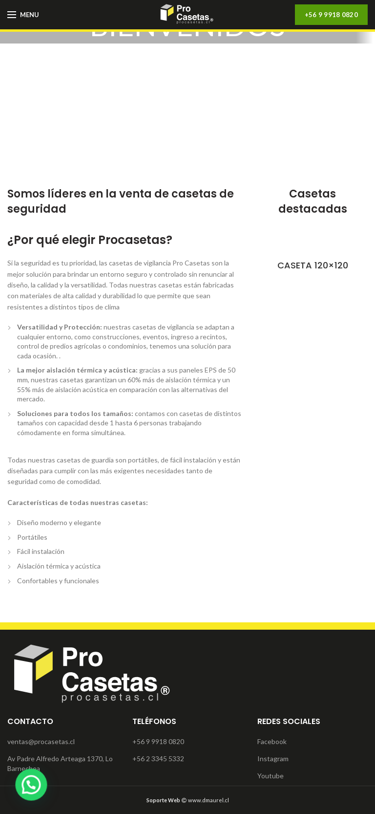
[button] (20, 788)
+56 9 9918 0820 (331, 15)
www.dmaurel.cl (187, 800)
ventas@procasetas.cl (41, 741)
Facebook (272, 741)
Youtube (270, 775)
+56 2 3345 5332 (158, 758)
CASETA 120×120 (312, 265)
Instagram (273, 758)
